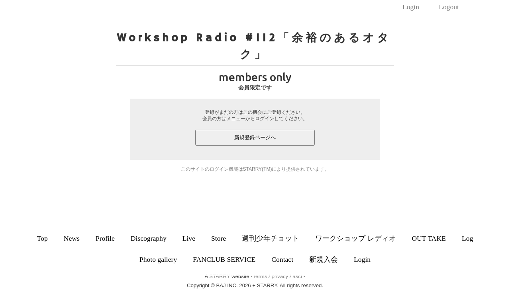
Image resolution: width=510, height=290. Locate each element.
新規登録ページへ (255, 137)
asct (297, 276)
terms (260, 276)
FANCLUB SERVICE (224, 259)
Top (42, 238)
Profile (105, 238)
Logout (449, 7)
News (72, 238)
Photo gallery (158, 259)
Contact (282, 259)
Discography (149, 238)
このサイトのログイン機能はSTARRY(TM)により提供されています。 (255, 169)
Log (467, 238)
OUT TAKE (429, 238)
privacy (279, 276)
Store (218, 238)
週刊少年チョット (270, 238)
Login (410, 7)
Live (188, 238)
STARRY (219, 276)
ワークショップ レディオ (355, 238)
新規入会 (323, 259)
